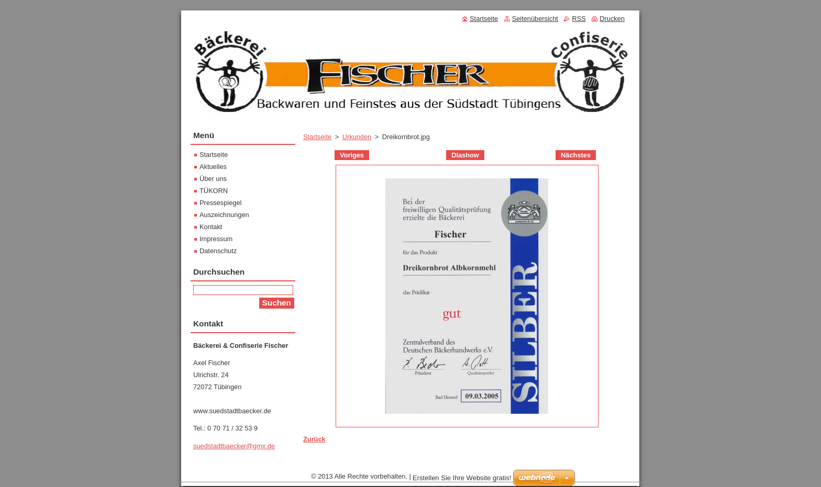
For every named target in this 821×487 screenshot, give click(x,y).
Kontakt (210, 227)
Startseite (317, 137)
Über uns (213, 179)
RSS (578, 18)
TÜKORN (213, 191)
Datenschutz (218, 251)
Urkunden (357, 137)
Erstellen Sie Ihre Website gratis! (462, 480)
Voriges (352, 155)
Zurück (314, 439)
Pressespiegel (220, 203)
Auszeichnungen (224, 215)
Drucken (612, 18)
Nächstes (576, 155)
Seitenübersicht (535, 18)
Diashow (465, 155)
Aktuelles (213, 167)
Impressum (215, 239)
